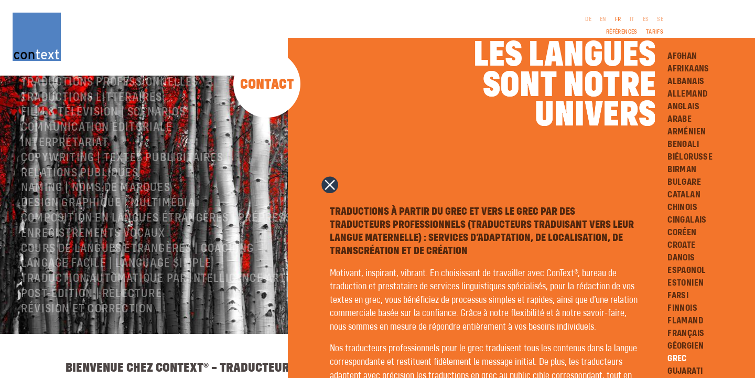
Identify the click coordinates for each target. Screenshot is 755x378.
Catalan (683, 195)
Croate (681, 245)
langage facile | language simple (116, 290)
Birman (681, 169)
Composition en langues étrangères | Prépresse (159, 244)
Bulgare (684, 182)
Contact (267, 84)
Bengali (683, 144)
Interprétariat (65, 169)
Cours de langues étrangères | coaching (137, 275)
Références (622, 32)
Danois (681, 257)
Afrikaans (688, 69)
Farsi (677, 295)
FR (618, 19)
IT (632, 19)
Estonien (685, 283)
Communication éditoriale (96, 154)
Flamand (685, 321)
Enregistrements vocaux (93, 260)
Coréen (681, 232)
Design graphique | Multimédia (108, 229)
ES (646, 19)
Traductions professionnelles (110, 108)
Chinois (682, 207)
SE (660, 19)
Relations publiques (79, 199)
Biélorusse (690, 157)
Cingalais (687, 220)
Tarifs (654, 32)
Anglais (683, 106)
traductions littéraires (92, 124)
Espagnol (686, 270)
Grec (677, 358)
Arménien (686, 131)
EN (603, 19)
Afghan (682, 56)
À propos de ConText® (82, 93)
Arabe (679, 119)
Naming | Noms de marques (95, 214)
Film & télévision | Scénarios (103, 138)
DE (588, 19)
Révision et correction (87, 335)
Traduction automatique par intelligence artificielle (178, 305)
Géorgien (685, 346)
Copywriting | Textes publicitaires (122, 184)
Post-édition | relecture (91, 320)
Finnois (682, 308)
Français (685, 333)
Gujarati (685, 371)
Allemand (687, 94)
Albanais (685, 81)
